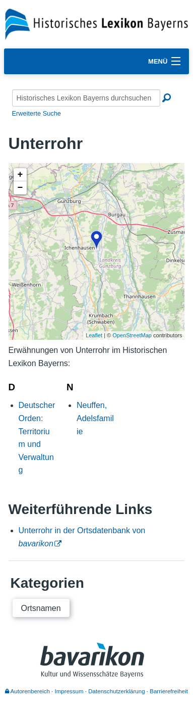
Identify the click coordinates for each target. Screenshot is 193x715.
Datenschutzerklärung (116, 691)
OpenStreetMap (132, 335)
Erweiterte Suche (36, 113)
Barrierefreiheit (169, 691)
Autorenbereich (27, 691)
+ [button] (20, 175)
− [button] (20, 188)
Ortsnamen (41, 608)
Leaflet (94, 335)
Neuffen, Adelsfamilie (95, 418)
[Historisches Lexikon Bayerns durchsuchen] (86, 98)
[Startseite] (96, 23)
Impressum (69, 691)
